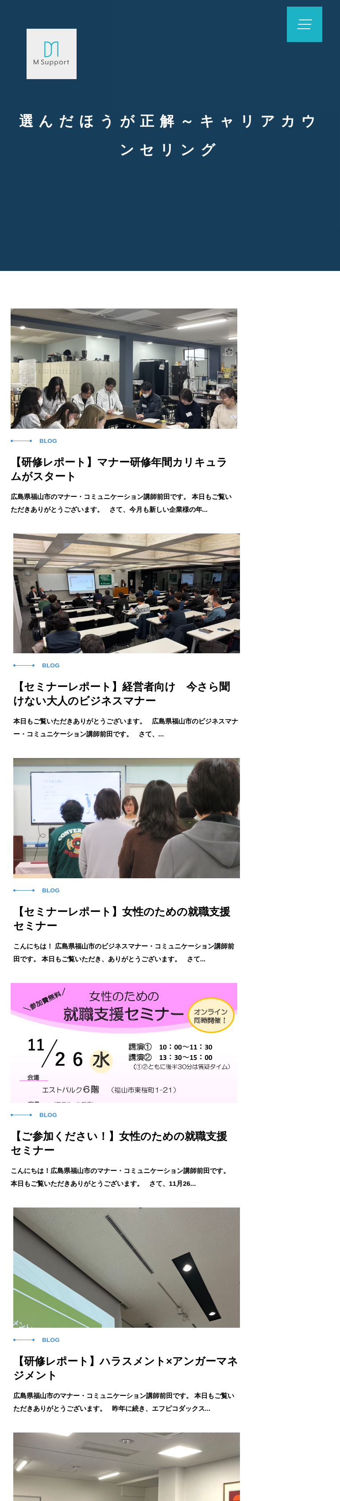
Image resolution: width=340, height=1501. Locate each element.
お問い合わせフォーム (241, 1368)
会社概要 (290, 1318)
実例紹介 (179, 1318)
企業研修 (119, 1318)
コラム (234, 1318)
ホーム (63, 1318)
